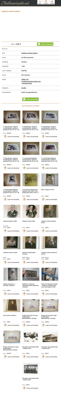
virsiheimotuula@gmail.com (31, 81)
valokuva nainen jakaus (29, 53)
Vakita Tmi (24, 79)
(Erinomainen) (28, 57)
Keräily (23, 88)
